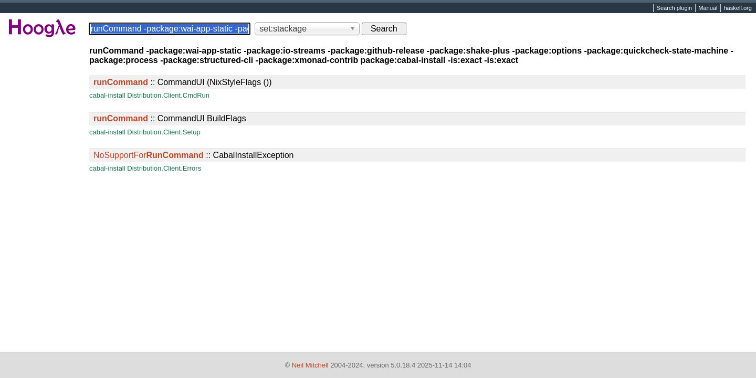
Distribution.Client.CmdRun (168, 95)
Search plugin (674, 8)
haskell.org (737, 8)
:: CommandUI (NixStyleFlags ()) (182, 82)
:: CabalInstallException (193, 155)
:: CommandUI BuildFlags (169, 118)
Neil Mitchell (310, 365)
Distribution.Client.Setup (163, 132)
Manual (707, 8)
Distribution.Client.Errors (164, 168)
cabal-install (107, 95)
